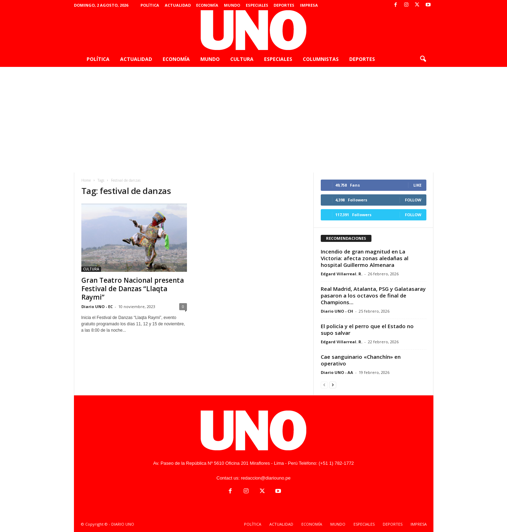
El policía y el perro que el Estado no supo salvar (367, 329)
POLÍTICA (149, 5)
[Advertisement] (253, 119)
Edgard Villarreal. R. (341, 273)
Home (86, 180)
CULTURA (242, 59)
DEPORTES (284, 5)
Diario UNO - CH (337, 311)
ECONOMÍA (207, 5)
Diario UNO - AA (337, 372)
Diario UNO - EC (97, 306)
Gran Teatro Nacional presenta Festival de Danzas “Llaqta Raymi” (132, 289)
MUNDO (232, 5)
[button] (423, 59)
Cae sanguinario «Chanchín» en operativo (361, 360)
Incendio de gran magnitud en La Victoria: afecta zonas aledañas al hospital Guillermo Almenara (364, 258)
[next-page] (332, 384)
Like (417, 185)
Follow (413, 199)
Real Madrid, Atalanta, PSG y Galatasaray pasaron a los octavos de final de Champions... (373, 295)
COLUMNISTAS (321, 59)
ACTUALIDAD (178, 5)
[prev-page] (324, 384)
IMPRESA (309, 5)
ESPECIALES (257, 5)
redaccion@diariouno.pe (265, 478)
